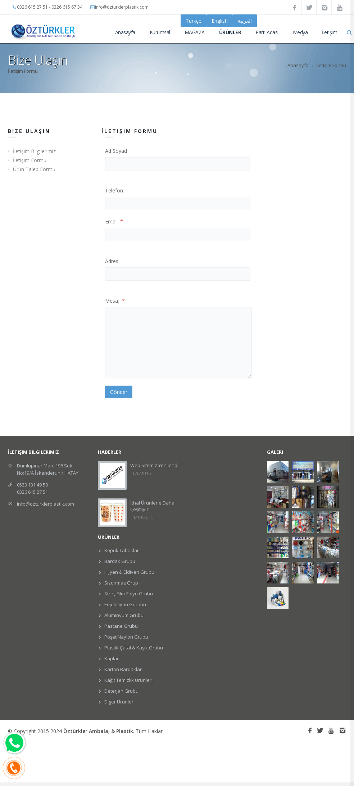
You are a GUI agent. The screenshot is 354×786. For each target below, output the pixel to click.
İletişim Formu (29, 160)
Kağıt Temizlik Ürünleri (128, 680)
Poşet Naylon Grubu (125, 637)
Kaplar (111, 658)
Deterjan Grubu (121, 691)
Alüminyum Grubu (123, 615)
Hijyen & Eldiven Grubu (128, 572)
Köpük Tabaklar (121, 550)
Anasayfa (125, 32)
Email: (114, 221)
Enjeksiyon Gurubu (124, 604)
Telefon (114, 190)
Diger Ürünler (118, 701)
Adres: (112, 261)
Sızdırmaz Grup (120, 582)
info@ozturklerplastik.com (45, 504)
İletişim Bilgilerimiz (34, 151)
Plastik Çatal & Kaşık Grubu (133, 647)
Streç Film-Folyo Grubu (128, 593)
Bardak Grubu (119, 561)
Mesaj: (115, 300)
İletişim (329, 32)
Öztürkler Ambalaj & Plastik (98, 731)
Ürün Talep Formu (34, 169)
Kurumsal (160, 32)
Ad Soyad (116, 150)
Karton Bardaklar (122, 669)
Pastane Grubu (120, 626)
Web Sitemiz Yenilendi (154, 465)
